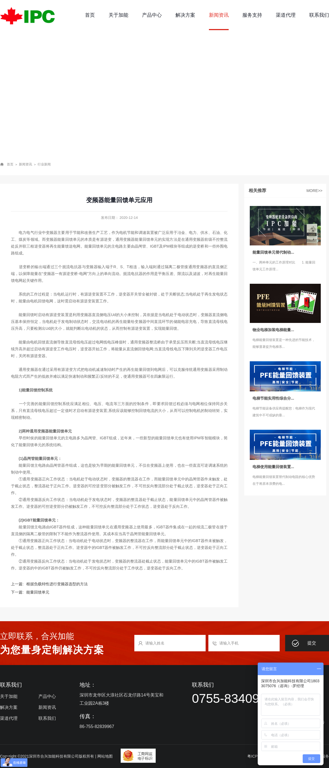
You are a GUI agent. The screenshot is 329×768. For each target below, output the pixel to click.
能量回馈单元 (69, 239)
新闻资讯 (219, 15)
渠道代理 (286, 15)
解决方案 (185, 15)
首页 (90, 15)
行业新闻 (44, 164)
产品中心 (152, 15)
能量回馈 (169, 328)
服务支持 (252, 15)
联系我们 (319, 15)
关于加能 (118, 15)
